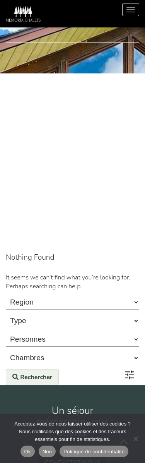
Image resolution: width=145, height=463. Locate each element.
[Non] (135, 439)
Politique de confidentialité (94, 451)
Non (47, 451)
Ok (27, 451)
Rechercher (32, 377)
